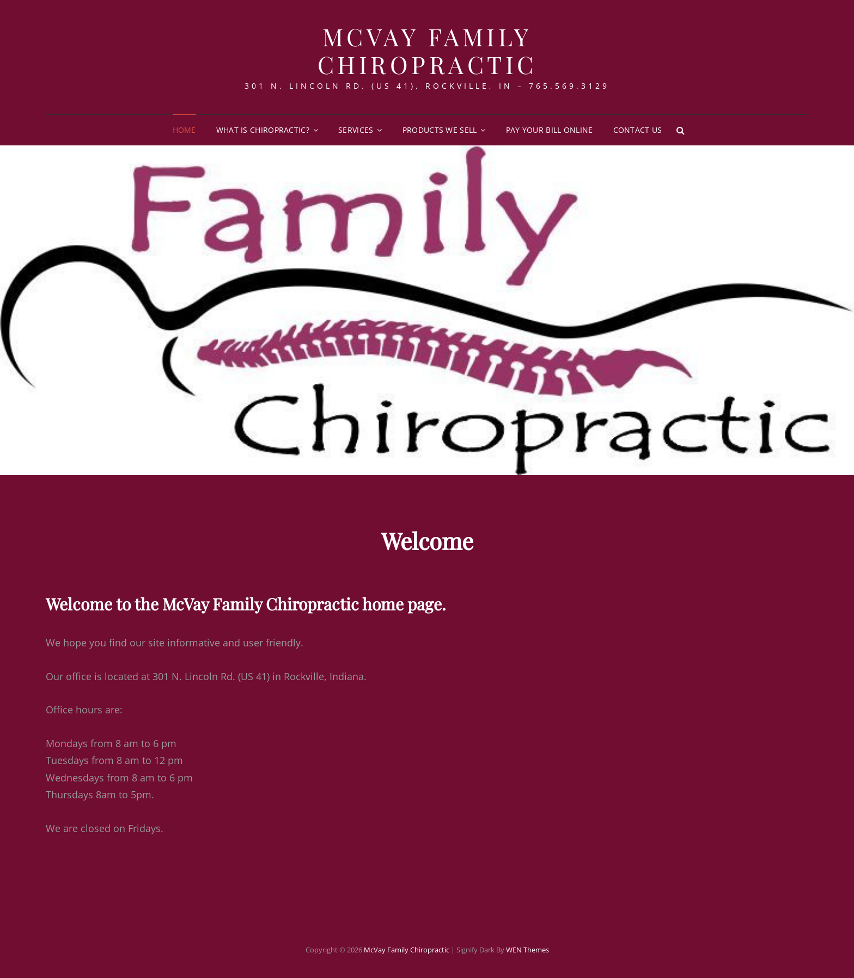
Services (355, 130)
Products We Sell (439, 130)
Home (184, 130)
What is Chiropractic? (262, 130)
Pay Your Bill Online (549, 130)
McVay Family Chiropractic (427, 50)
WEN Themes (527, 950)
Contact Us (637, 130)
